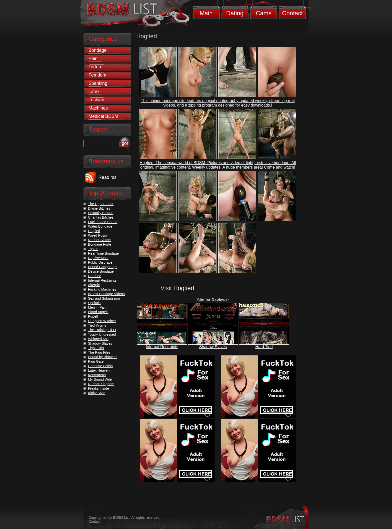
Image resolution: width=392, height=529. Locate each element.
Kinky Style (96, 393)
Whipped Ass (98, 339)
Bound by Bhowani (102, 357)
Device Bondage (101, 271)
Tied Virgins (97, 325)
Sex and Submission (104, 298)
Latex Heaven (99, 370)
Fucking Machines (102, 289)
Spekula (94, 303)
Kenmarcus (97, 375)
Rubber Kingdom (101, 384)
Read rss (107, 177)
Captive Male (98, 258)
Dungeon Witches (102, 321)
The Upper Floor (101, 204)
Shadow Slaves (213, 347)
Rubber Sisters (99, 240)
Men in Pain (97, 307)
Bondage (97, 50)
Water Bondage (100, 226)
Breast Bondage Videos (106, 294)
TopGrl (93, 249)
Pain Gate (96, 361)
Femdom (97, 75)
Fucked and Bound (103, 222)
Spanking (97, 83)
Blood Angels (98, 312)
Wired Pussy (98, 235)
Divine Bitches (99, 208)
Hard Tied (263, 347)
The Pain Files (99, 352)
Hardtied (94, 276)
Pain (93, 58)
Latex (94, 91)
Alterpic (94, 285)
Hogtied (184, 288)
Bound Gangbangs (102, 267)
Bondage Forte (99, 244)
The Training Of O (102, 330)
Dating (235, 13)
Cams (264, 13)
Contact (292, 13)
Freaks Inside (98, 388)
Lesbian (96, 99)
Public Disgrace (100, 262)
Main (206, 13)
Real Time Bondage (103, 253)
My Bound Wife (100, 379)
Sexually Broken (100, 213)
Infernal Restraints (162, 347)
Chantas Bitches (101, 217)
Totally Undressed (102, 334)
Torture (95, 66)
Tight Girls (96, 348)
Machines (98, 108)
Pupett (93, 316)
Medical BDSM (103, 116)
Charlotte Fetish (100, 366)
